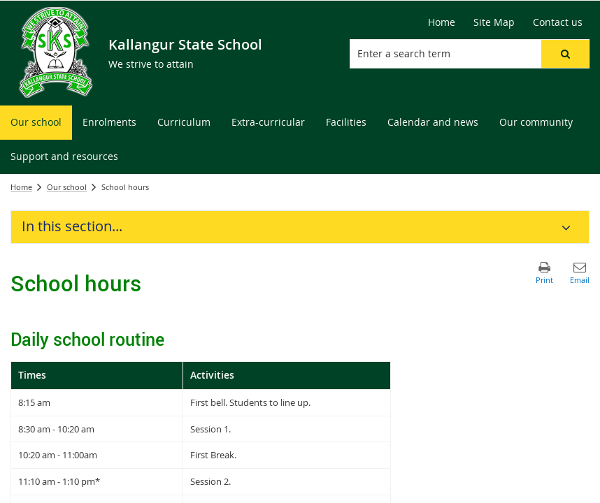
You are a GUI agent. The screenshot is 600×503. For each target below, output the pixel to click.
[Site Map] (494, 22)
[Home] (441, 22)
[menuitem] (36, 122)
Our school (67, 187)
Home (21, 187)
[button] (565, 54)
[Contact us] (558, 22)
